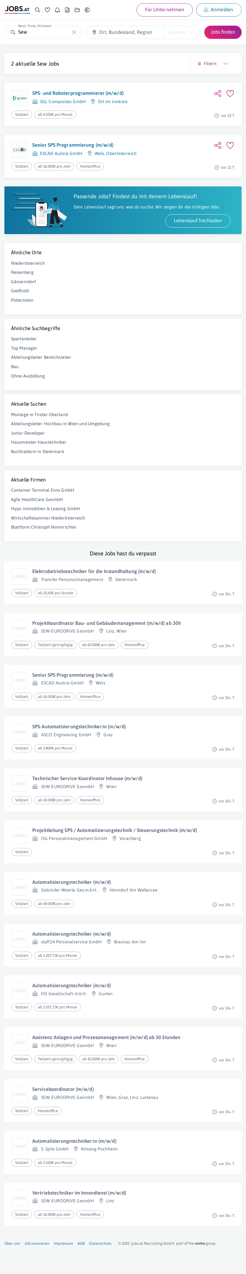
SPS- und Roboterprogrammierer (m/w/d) (78, 93)
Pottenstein (22, 300)
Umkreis (177, 32)
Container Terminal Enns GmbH (42, 490)
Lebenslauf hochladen (198, 220)
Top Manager (24, 348)
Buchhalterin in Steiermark (37, 451)
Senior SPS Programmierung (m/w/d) (72, 145)
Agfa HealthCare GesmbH (37, 499)
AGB (81, 1243)
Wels (99, 153)
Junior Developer (28, 432)
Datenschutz (100, 1243)
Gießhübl (20, 290)
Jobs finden (223, 32)
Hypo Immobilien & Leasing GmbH (45, 508)
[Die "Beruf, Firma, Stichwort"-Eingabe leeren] (74, 32)
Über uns (12, 1243)
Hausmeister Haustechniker (39, 442)
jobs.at (137, 1243)
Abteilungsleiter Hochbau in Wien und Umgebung (60, 423)
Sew (42, 63)
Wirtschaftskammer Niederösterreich (48, 517)
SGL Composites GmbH (63, 101)
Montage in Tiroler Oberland (39, 414)
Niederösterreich (28, 263)
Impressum (63, 1243)
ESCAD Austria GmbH (61, 153)
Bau (14, 366)
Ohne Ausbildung (28, 375)
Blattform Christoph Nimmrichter (43, 526)
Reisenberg (22, 272)
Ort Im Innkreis (113, 101)
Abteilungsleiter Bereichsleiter (41, 357)
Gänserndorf (23, 281)
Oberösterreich (121, 153)
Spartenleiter (24, 338)
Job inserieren (37, 1243)
